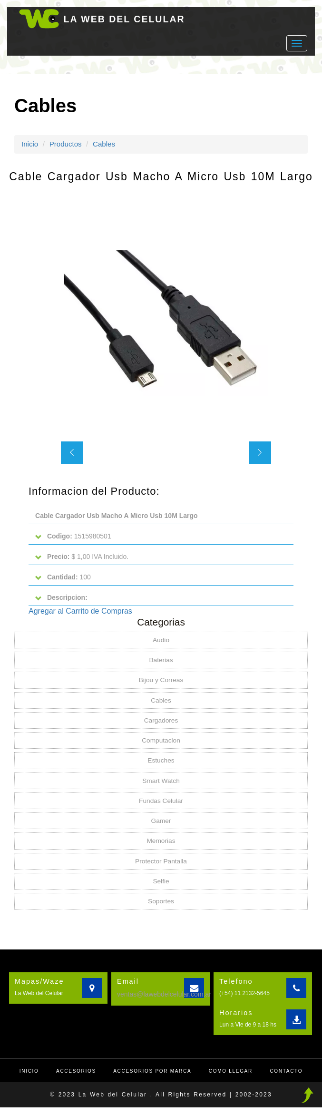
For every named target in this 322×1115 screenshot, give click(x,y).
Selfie (161, 888)
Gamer (161, 827)
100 (63, 579)
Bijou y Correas (161, 683)
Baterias (161, 663)
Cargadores (161, 724)
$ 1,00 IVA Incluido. (83, 558)
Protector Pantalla (161, 867)
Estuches (161, 765)
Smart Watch (161, 786)
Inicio (30, 144)
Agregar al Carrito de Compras (80, 613)
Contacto (289, 1078)
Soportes (160, 908)
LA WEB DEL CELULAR (128, 18)
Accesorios (74, 1078)
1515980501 (74, 537)
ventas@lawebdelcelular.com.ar (164, 1002)
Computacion (161, 745)
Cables (107, 144)
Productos (67, 144)
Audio (161, 642)
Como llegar (232, 1078)
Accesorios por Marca (152, 1078)
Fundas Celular (161, 806)
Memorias (161, 847)
